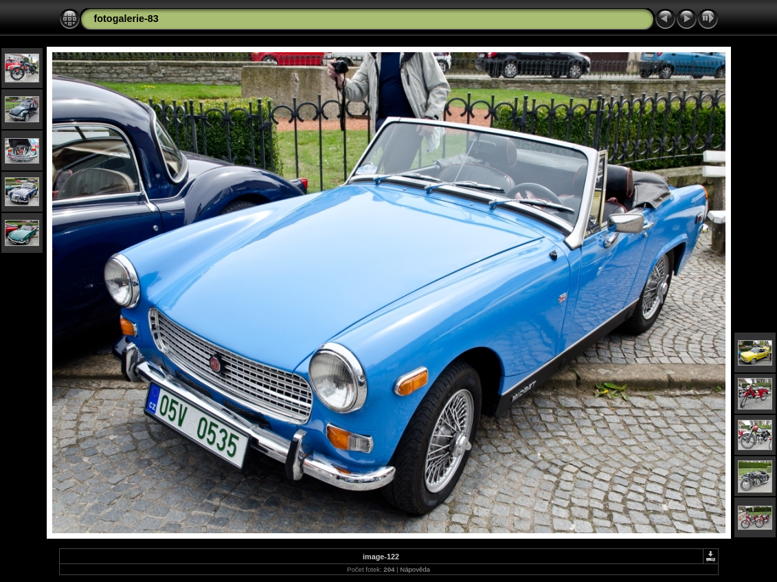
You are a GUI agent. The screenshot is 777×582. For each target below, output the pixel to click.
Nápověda (415, 569)
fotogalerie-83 (126, 18)
